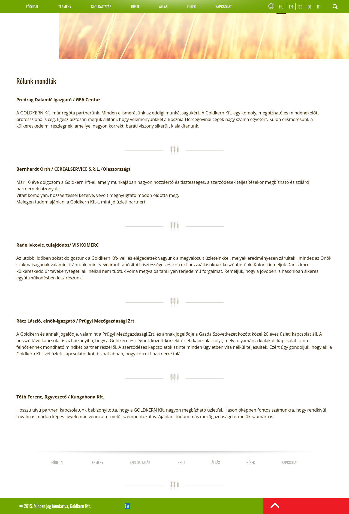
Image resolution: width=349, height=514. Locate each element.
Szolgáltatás (101, 6)
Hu (281, 7)
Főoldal (32, 6)
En (291, 7)
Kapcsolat (223, 6)
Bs (300, 7)
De (310, 7)
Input (135, 6)
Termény (64, 6)
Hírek (191, 6)
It (318, 7)
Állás (163, 6)
